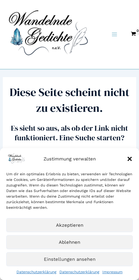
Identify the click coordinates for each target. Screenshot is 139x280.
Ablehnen (69, 242)
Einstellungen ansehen (69, 259)
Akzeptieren (69, 225)
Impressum (112, 272)
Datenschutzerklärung (36, 272)
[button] (130, 159)
